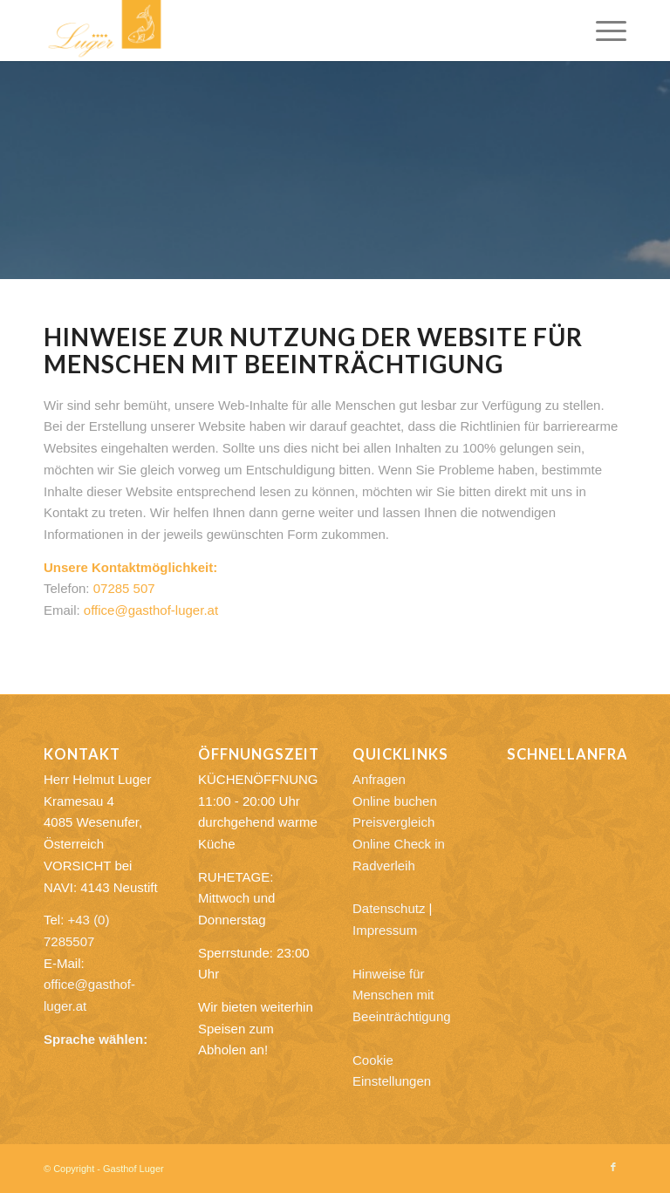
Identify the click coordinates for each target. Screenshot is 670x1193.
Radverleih (383, 865)
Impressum (384, 930)
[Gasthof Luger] (105, 30)
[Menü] (602, 30)
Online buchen (394, 801)
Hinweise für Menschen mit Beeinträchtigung (401, 995)
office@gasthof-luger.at (151, 610)
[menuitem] (602, 30)
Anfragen (379, 779)
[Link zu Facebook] (613, 1167)
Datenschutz (388, 908)
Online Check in (398, 843)
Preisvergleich (393, 822)
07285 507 (124, 588)
